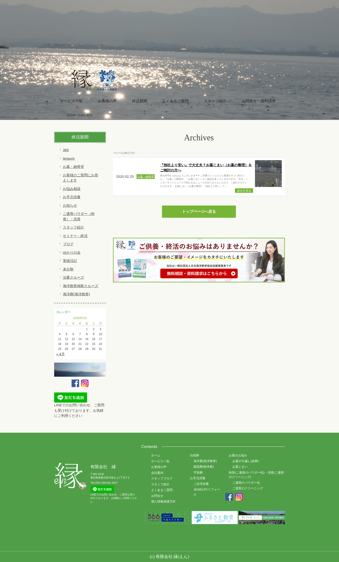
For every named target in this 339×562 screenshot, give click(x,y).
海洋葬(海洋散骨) (76, 294)
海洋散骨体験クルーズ (80, 286)
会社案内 (157, 473)
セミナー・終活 (75, 236)
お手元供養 (72, 197)
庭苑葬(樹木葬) (204, 466)
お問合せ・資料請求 (259, 101)
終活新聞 (139, 101)
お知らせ (70, 205)
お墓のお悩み (238, 455)
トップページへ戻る (199, 212)
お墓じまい (240, 466)
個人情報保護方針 (163, 501)
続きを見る (244, 190)
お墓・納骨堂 (73, 167)
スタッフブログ (162, 478)
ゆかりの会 (72, 252)
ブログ (68, 244)
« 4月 (60, 354)
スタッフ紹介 (215, 101)
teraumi (69, 158)
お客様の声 (107, 101)
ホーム (155, 455)
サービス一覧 (71, 101)
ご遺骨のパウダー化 (246, 482)
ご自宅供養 (201, 484)
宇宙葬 (198, 472)
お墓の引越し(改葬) (245, 461)
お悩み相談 (72, 189)
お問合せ (157, 496)
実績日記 (70, 261)
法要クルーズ (73, 277)
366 (66, 150)
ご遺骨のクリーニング (247, 488)
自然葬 (194, 455)
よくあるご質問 (175, 101)
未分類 (68, 269)
